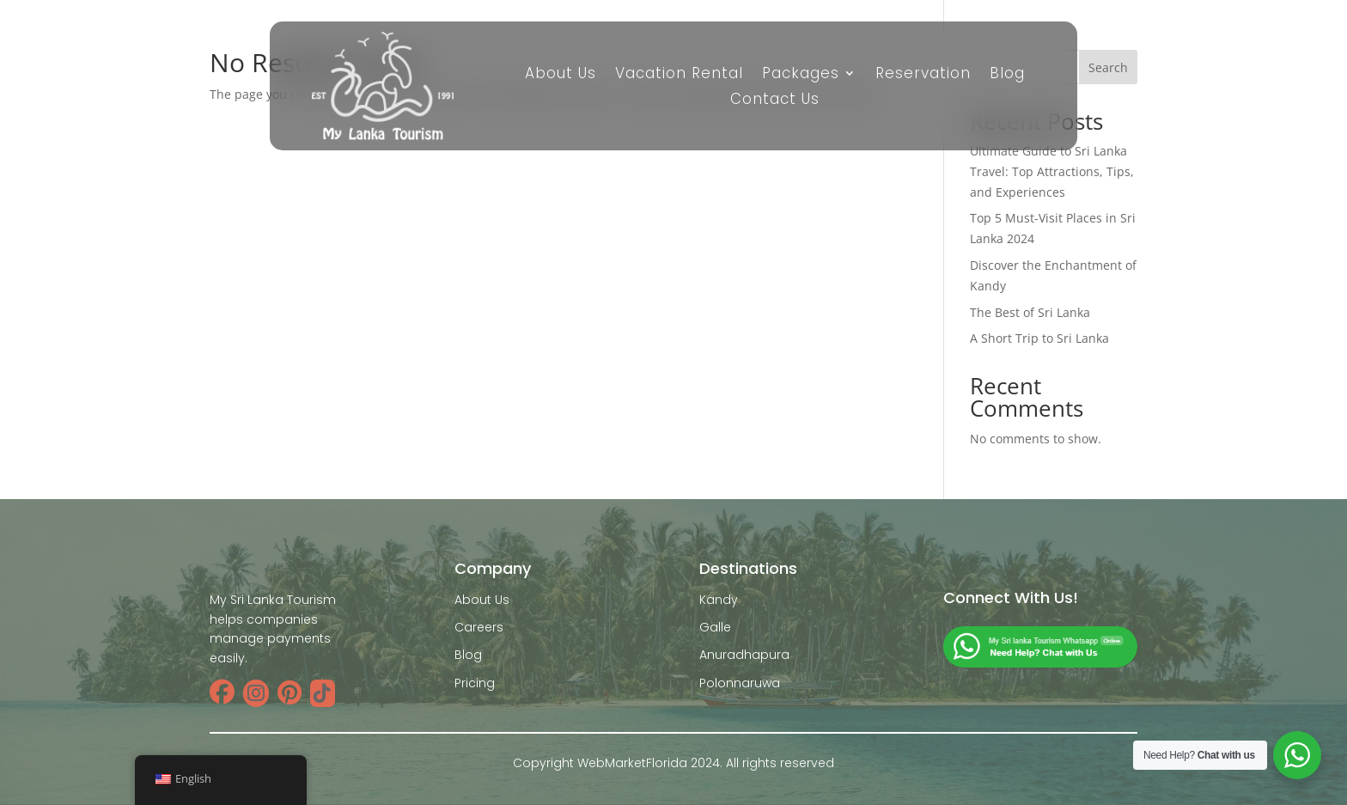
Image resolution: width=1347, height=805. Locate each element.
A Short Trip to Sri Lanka (1039, 338)
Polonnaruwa (739, 683)
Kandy (718, 599)
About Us (560, 75)
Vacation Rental (679, 75)
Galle (715, 627)
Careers (478, 627)
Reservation (923, 75)
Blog (1007, 75)
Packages (800, 75)
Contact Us (775, 101)
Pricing (474, 683)
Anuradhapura (744, 654)
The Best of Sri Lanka (1030, 312)
